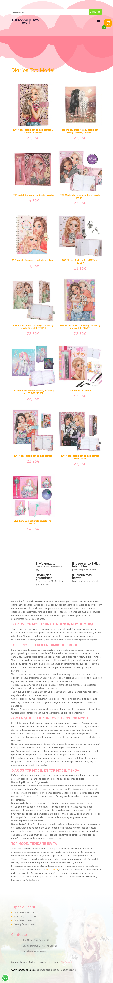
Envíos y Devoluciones (24, 924)
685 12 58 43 (52, 869)
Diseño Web (66, 962)
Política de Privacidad (24, 912)
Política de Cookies (22, 920)
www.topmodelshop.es (22, 970)
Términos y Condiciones (24, 916)
